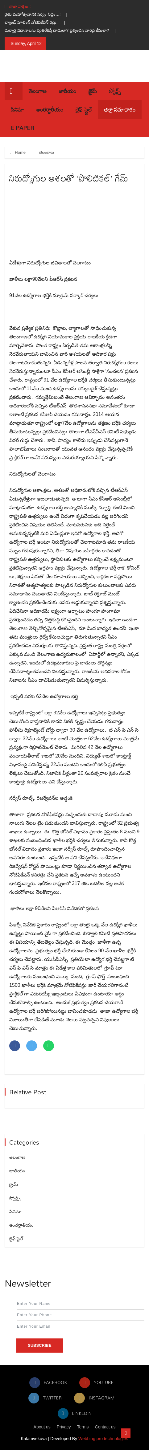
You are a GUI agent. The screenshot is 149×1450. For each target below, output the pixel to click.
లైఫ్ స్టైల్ (84, 109)
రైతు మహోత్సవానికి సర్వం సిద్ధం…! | (39, 14)
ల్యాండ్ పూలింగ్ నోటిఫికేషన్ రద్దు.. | (38, 22)
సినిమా (17, 109)
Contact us (105, 1426)
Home (18, 152)
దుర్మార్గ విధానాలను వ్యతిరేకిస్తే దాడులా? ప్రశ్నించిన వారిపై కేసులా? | (63, 30)
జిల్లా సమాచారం (119, 109)
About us (42, 1426)
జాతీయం (67, 90)
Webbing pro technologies (103, 1438)
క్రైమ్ (93, 90)
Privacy (64, 1426)
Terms (83, 1426)
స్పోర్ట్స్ (115, 90)
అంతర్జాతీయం (49, 109)
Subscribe (40, 1345)
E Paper (22, 127)
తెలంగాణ (38, 90)
